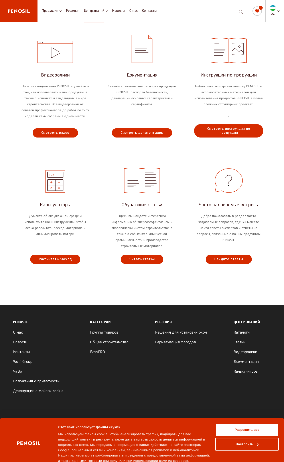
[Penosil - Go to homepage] (18, 11)
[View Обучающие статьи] (142, 214)
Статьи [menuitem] (239, 342)
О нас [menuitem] (18, 332)
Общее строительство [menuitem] (109, 342)
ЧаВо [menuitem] (17, 372)
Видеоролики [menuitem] (245, 352)
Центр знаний (94, 11)
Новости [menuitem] (20, 342)
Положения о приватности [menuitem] (36, 381)
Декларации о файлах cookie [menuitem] (38, 391)
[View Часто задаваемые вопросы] (228, 214)
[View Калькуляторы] (55, 214)
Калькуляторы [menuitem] (246, 372)
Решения (72, 11)
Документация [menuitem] (246, 362)
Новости (118, 11)
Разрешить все (247, 410)
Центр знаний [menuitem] (247, 322)
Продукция (50, 11)
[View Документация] (142, 86)
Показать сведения (74, 453)
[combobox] (237, 11)
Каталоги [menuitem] (242, 332)
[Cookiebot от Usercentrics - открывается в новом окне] (28, 453)
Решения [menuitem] (163, 322)
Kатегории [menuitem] (100, 322)
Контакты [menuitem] (21, 352)
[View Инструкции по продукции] (228, 86)
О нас (133, 11)
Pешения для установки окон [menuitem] (181, 332)
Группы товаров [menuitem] (104, 332)
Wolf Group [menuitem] (22, 362)
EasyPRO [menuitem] (97, 352)
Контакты (149, 11)
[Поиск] (241, 10)
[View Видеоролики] (55, 86)
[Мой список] (257, 11)
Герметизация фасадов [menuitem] (175, 342)
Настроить (247, 424)
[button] (275, 11)
